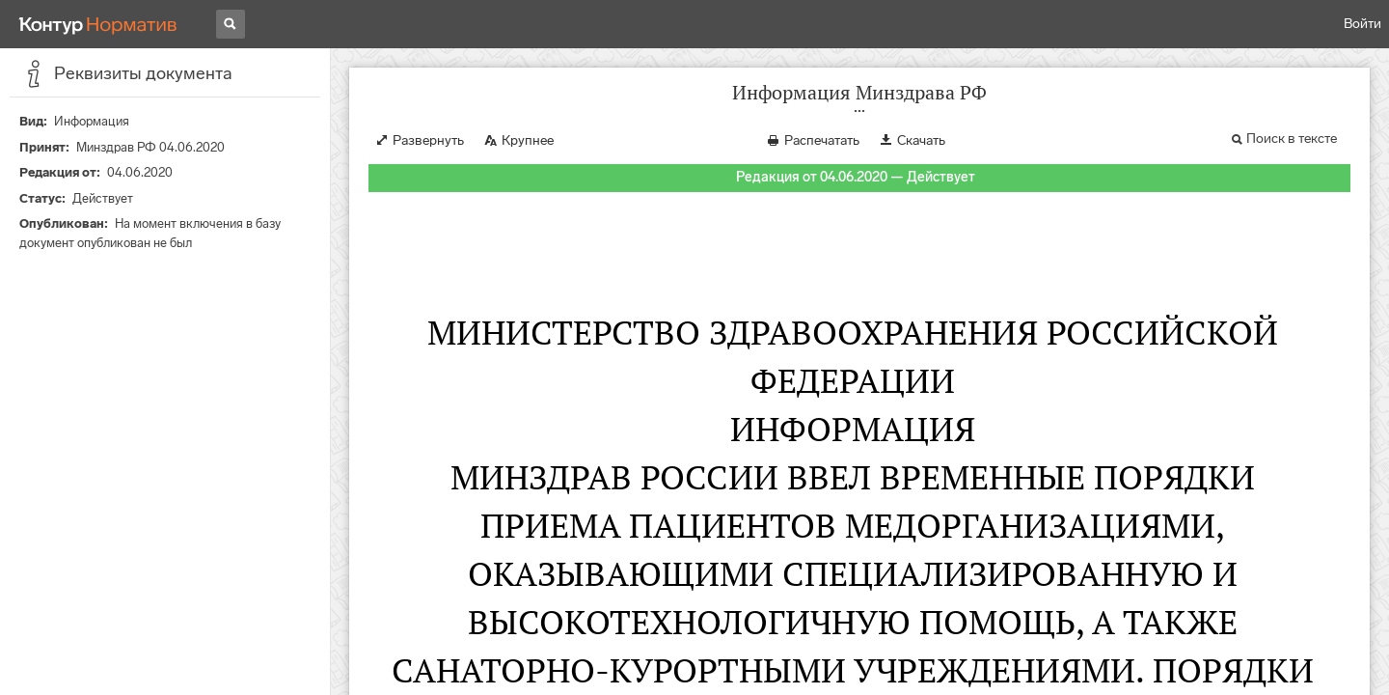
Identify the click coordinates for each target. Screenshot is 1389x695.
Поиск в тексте (1291, 138)
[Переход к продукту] (98, 24)
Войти (1362, 23)
